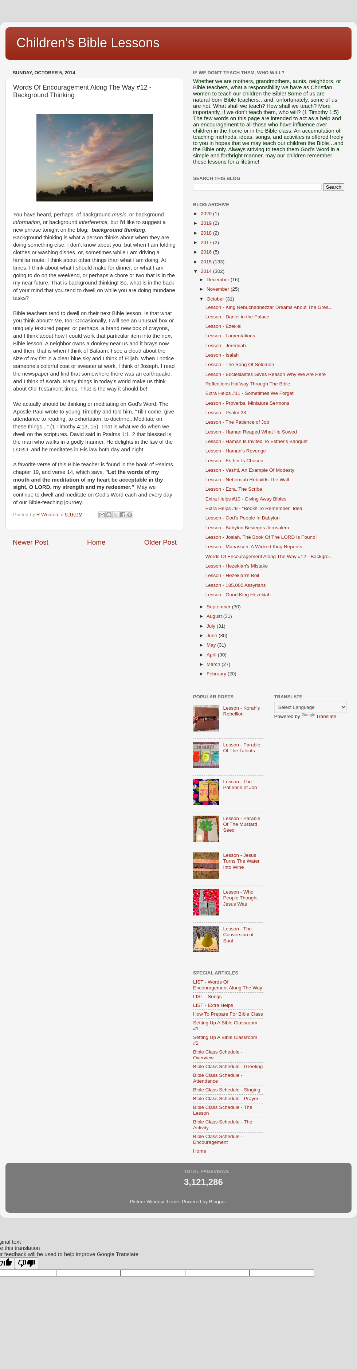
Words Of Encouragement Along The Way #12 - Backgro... (269, 556)
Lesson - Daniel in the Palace (237, 316)
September (219, 606)
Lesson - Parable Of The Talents (241, 747)
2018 (207, 233)
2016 (207, 252)
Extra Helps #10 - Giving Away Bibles (246, 499)
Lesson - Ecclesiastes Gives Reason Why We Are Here (265, 374)
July (212, 626)
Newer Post (30, 542)
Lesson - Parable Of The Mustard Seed (241, 824)
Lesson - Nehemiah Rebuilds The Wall (247, 479)
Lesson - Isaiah (222, 355)
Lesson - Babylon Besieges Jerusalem (247, 527)
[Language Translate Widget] (310, 707)
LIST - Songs (207, 996)
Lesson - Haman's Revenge (235, 451)
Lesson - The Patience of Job (237, 422)
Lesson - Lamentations (230, 335)
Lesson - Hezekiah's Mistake (236, 566)
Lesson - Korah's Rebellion (241, 711)
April (212, 655)
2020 (207, 213)
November (219, 289)
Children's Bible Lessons (88, 42)
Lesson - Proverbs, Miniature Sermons (247, 403)
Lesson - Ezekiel (223, 326)
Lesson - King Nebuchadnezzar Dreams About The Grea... (269, 307)
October (216, 299)
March (214, 664)
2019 (207, 223)
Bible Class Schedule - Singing (226, 1090)
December (219, 279)
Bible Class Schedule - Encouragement (218, 1139)
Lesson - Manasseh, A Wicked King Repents (253, 546)
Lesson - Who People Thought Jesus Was (240, 897)
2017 (207, 242)
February (217, 673)
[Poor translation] (26, 1263)
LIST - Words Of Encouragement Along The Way (227, 985)
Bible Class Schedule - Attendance (218, 1078)
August (215, 616)
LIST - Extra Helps (213, 1005)
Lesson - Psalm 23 (225, 412)
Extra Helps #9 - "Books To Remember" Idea (253, 508)
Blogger (217, 1201)
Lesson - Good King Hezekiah (238, 594)
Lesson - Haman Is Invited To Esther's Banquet (256, 441)
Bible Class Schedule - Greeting (228, 1066)
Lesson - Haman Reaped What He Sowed (251, 432)
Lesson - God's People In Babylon (242, 518)
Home (96, 542)
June (213, 635)
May (212, 645)
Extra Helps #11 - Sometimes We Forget (249, 393)
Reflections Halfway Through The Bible (247, 384)
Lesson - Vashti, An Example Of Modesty (249, 470)
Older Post (160, 542)
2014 (207, 271)
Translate (319, 716)
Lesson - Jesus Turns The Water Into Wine (241, 861)
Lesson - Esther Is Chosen (234, 460)
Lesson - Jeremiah (225, 345)
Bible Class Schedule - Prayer (225, 1098)
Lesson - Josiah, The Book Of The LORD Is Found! (261, 537)
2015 (207, 261)
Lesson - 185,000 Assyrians (235, 585)
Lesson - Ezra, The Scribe (233, 489)
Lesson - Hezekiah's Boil (232, 575)
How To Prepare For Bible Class (228, 1014)
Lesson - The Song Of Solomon (239, 364)
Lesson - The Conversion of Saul (238, 934)
